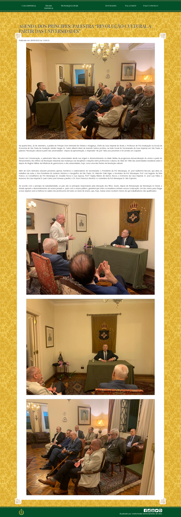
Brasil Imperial (48, 6)
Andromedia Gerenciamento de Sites (147, 513)
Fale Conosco (150, 5)
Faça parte (130, 5)
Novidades (110, 5)
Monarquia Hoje (69, 5)
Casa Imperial (29, 5)
